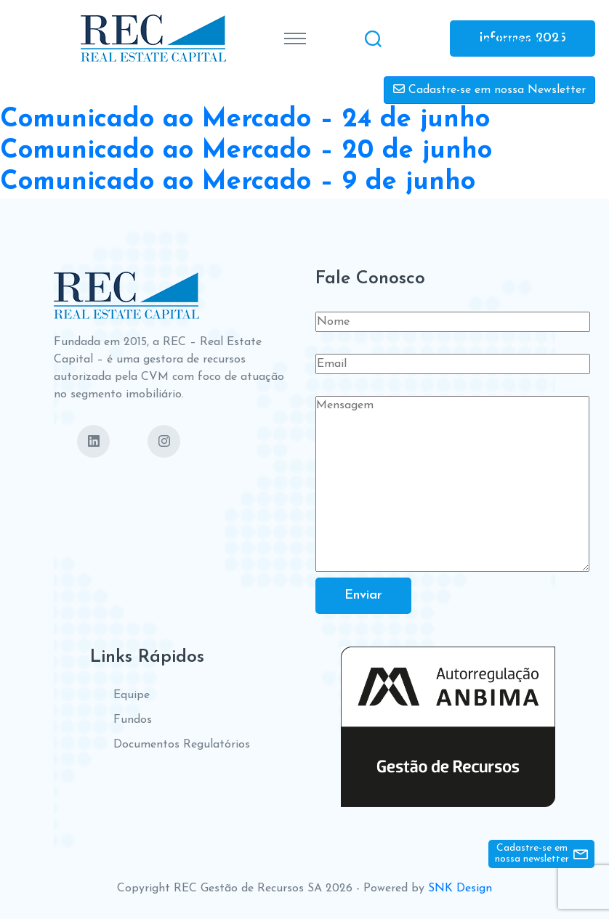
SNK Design (460, 888)
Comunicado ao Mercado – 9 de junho (237, 182)
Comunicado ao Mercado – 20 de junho (246, 151)
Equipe (131, 695)
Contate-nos (510, 39)
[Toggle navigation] (295, 38)
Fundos (132, 720)
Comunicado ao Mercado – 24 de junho (245, 120)
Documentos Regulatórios (181, 744)
